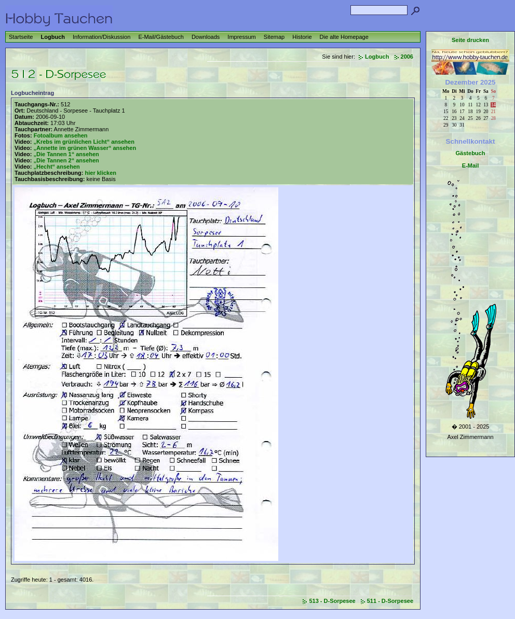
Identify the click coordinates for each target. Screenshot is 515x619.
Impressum (241, 37)
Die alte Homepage (344, 37)
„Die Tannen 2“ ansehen (66, 160)
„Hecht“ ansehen (56, 166)
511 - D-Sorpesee (390, 601)
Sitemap (274, 37)
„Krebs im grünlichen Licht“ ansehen (83, 142)
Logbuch (53, 37)
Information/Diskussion (101, 37)
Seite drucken (470, 40)
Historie (301, 37)
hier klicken (100, 173)
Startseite (21, 37)
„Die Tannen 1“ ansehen (66, 154)
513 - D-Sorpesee (332, 601)
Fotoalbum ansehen (61, 135)
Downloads (206, 37)
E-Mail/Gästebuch (160, 37)
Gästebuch (470, 153)
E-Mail (470, 165)
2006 (407, 56)
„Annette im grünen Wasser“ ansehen (84, 148)
